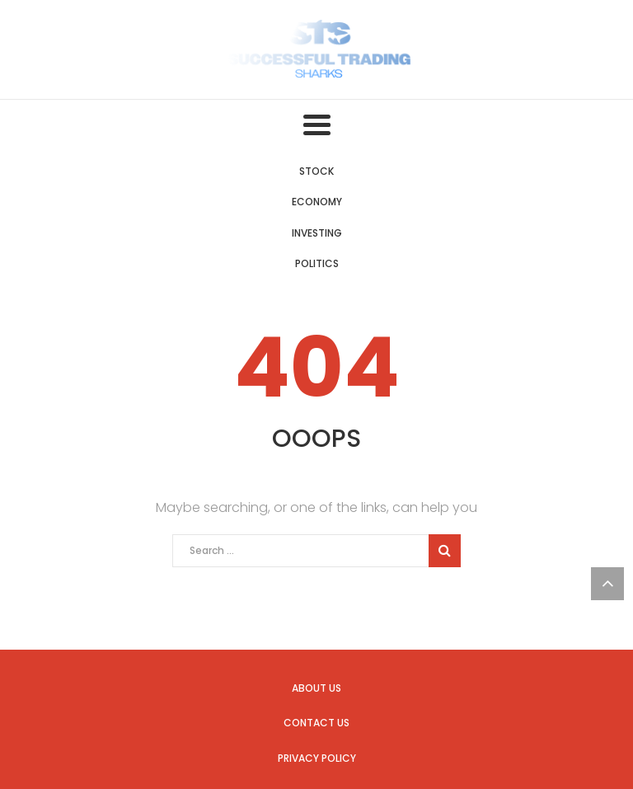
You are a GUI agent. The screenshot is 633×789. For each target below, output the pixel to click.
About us (316, 688)
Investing (317, 233)
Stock (316, 171)
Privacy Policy (317, 758)
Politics (317, 263)
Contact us (316, 723)
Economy (317, 202)
